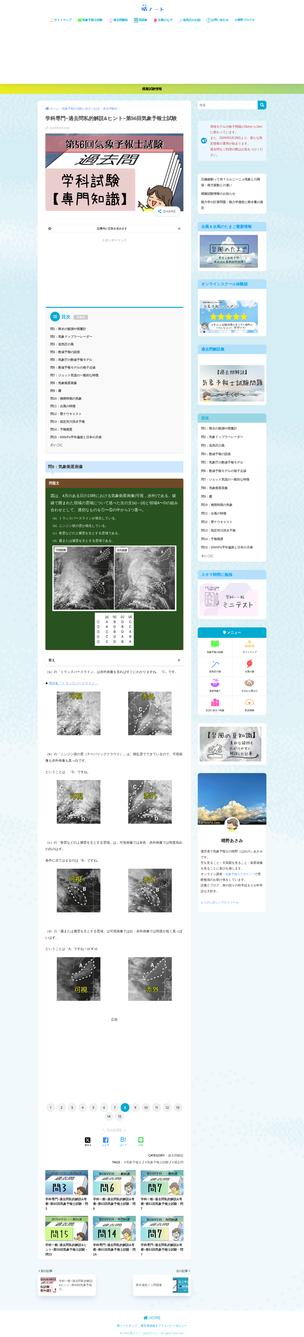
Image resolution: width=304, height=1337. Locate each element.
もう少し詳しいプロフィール (221, 906)
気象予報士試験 (90, 20)
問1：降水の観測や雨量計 (68, 329)
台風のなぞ (162, 20)
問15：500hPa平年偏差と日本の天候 (76, 436)
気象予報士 (134, 1162)
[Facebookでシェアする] (105, 1142)
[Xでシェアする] (88, 1142)
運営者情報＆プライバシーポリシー (164, 1325)
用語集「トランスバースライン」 (73, 683)
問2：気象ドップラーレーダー (71, 336)
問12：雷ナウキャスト (66, 413)
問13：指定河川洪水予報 (67, 421)
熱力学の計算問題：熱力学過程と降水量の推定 (230, 205)
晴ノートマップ (127, 1325)
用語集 (140, 20)
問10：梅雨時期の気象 (66, 398)
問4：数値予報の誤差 (65, 352)
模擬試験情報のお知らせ (219, 194)
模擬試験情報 (152, 89)
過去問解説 (118, 20)
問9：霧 (55, 390)
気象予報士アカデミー (240, 877)
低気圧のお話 (189, 20)
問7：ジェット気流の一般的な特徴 (74, 375)
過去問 (178, 1162)
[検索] (262, 105)
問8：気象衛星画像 (63, 382)
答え (51, 660)
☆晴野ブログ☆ (244, 20)
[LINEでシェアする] (140, 1142)
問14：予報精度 (61, 429)
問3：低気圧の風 (62, 344)
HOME (152, 1317)
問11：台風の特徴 (62, 406)
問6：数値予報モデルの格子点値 (72, 367)
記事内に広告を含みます (112, 228)
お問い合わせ (217, 20)
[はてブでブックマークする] (123, 1142)
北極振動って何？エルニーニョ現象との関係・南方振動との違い (230, 182)
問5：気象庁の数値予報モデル (71, 359)
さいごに (56, 444)
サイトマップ (60, 20)
